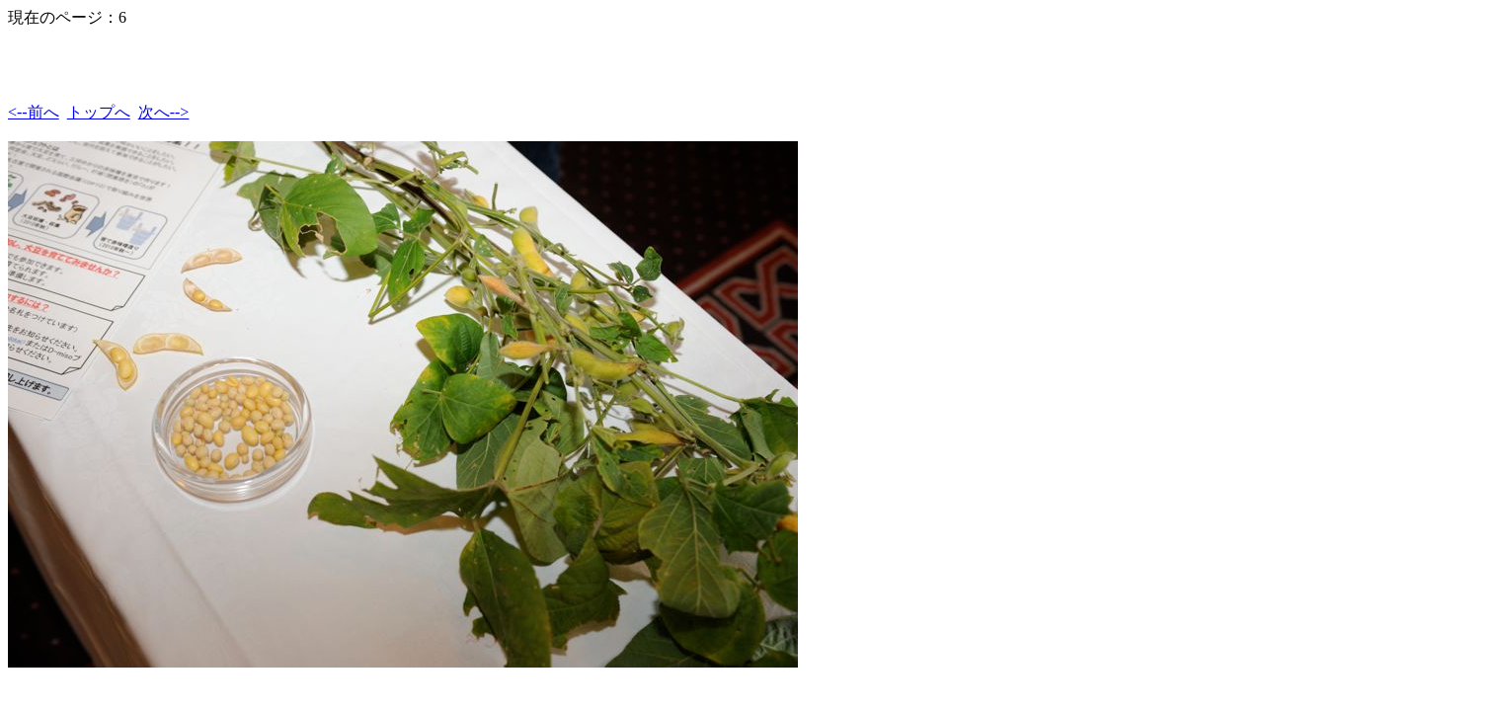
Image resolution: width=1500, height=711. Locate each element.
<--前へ (33, 112)
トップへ (98, 112)
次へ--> (164, 112)
